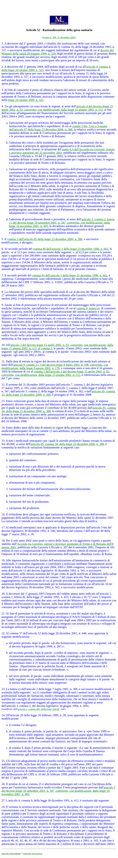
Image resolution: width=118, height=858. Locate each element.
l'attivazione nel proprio (23, 122)
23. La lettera (9, 689)
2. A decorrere (10, 66)
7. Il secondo (9, 275)
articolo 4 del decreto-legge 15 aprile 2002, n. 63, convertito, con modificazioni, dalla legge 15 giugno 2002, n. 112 (57, 108)
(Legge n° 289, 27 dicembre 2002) (59, 37)
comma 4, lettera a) (88, 308)
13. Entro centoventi (14, 401)
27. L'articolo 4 (11, 800)
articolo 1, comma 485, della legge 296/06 (38, 709)
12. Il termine (10, 384)
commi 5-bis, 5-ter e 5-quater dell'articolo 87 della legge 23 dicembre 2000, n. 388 (58, 128)
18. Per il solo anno (13, 540)
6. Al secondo (10, 248)
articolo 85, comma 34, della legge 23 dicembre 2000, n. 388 (67, 444)
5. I (3, 239)
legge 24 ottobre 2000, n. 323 (25, 100)
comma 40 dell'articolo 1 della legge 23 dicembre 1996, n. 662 (70, 248)
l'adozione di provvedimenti (26, 219)
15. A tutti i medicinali (15, 440)
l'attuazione (16, 169)
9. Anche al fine (11, 305)
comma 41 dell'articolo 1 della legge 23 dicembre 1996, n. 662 (69, 275)
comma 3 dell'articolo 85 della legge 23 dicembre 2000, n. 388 (44, 239)
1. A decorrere (10, 43)
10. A (5, 345)
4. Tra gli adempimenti (15, 106)
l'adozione (15, 142)
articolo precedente (11, 853)
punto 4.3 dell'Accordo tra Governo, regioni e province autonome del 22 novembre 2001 (62, 151)
